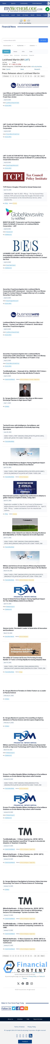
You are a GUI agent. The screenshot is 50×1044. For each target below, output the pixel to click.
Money (39, 15)
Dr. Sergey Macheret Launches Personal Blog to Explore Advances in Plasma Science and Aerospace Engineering (23, 719)
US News (25, 15)
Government (31, 580)
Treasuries (31, 55)
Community (24, 3)
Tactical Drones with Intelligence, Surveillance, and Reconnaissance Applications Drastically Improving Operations (21, 427)
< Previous (5, 76)
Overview (6, 55)
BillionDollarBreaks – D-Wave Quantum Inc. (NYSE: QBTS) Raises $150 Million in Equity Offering (23, 855)
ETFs (23, 51)
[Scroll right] (48, 3)
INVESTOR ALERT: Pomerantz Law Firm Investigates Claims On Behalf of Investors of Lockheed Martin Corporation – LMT (21, 224)
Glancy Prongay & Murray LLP (12, 165)
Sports (13, 3)
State (18, 15)
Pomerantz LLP (9, 231)
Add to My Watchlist (36, 66)
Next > (42, 76)
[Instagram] (32, 984)
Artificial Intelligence (24, 379)
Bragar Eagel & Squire (10, 265)
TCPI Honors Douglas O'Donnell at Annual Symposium (22, 187)
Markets (6, 51)
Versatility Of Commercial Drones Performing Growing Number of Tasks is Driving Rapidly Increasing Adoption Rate (24, 659)
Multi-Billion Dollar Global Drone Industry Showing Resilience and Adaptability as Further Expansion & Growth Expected (24, 534)
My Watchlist (20, 45)
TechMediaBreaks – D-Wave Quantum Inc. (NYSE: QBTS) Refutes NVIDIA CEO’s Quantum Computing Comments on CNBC (23, 925)
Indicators (32, 45)
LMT (27, 59)
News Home (5, 15)
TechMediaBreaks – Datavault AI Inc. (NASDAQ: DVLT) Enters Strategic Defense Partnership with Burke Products (24, 372)
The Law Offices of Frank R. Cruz (12, 134)
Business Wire (8, 105)
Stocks (15, 51)
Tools (30, 51)
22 (35, 76)
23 (38, 76)
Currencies (16, 55)
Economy (15, 203)
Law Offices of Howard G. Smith (12, 102)
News (4, 3)
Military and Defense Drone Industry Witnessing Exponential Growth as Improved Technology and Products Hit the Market (25, 567)
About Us (9, 1019)
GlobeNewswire (8, 234)
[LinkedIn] (27, 984)
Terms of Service (19, 1027)
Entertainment (37, 3)
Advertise (19, 1019)
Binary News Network (9, 636)
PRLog (6, 203)
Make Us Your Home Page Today (12, 1003)
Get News (7, 406)
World (32, 15)
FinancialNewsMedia (9, 441)
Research (37, 69)
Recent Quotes (7, 45)
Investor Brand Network (10, 379)
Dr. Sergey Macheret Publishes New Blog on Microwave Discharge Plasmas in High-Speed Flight (23, 399)
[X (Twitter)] (18, 984)
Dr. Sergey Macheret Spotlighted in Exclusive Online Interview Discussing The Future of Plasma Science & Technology (25, 882)
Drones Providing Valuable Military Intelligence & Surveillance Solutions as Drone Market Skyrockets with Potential (25, 775)
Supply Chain (36, 379)
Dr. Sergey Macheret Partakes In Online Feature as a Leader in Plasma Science (24, 692)
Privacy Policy (32, 976)
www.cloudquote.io (38, 972)
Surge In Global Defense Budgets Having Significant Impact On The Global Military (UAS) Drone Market (24, 464)
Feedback (25, 1041)
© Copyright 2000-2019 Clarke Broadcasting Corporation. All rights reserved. (25, 1030)
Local (13, 15)
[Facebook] (23, 984)
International (24, 55)
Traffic (45, 15)
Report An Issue (39, 1019)
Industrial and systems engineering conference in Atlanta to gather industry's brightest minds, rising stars (24, 497)
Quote (8, 69)
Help (28, 1019)
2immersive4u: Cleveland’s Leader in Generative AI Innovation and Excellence (25, 629)
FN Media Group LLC (10, 606)
